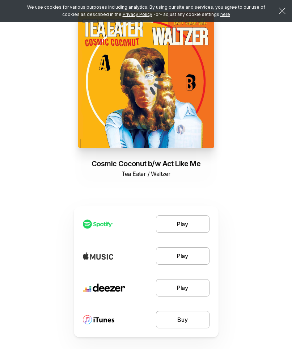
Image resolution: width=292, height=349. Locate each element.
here (225, 14)
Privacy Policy (137, 14)
